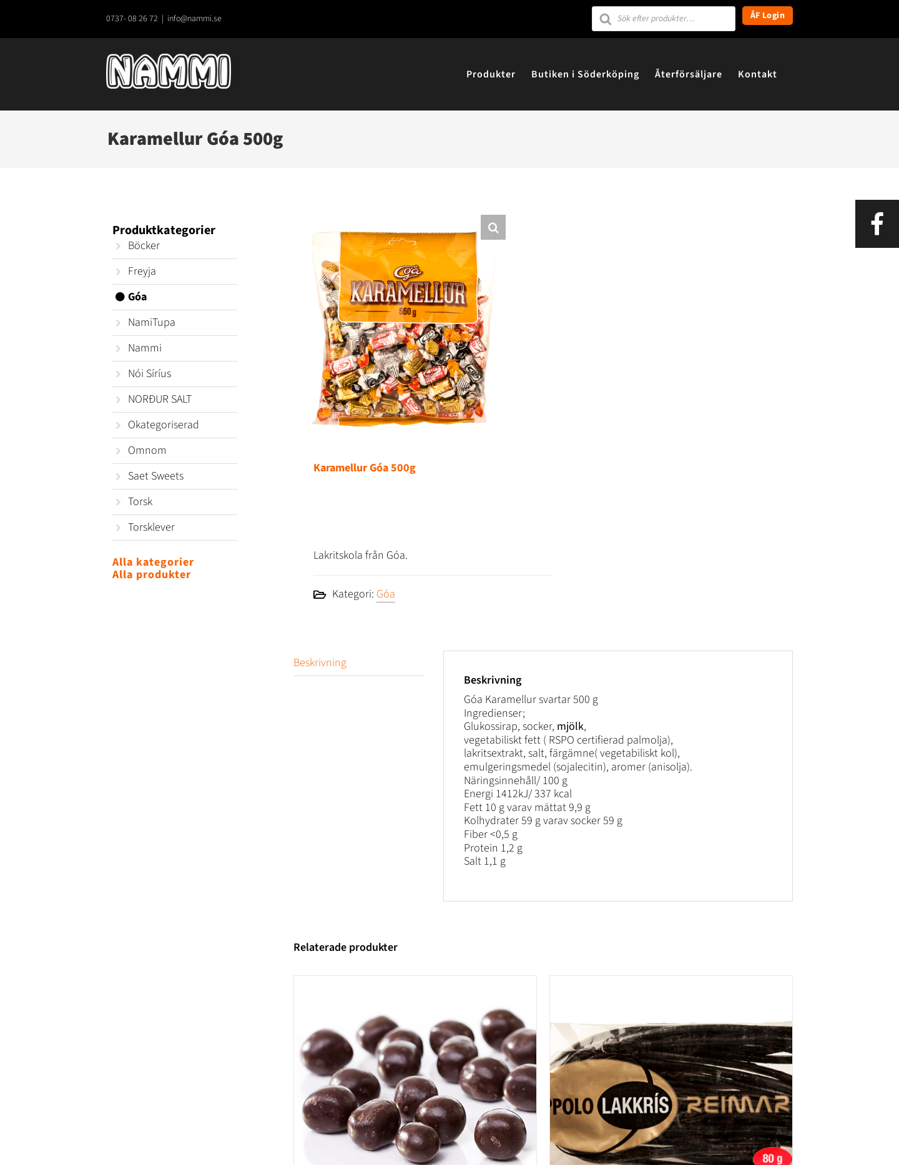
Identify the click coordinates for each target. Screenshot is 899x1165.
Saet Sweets (156, 476)
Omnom (147, 450)
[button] (493, 227)
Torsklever (151, 527)
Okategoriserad (163, 425)
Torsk (140, 501)
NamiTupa (151, 322)
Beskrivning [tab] (319, 663)
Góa (385, 594)
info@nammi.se (194, 18)
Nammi (145, 348)
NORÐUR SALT (160, 399)
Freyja (142, 271)
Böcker (144, 245)
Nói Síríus (149, 373)
